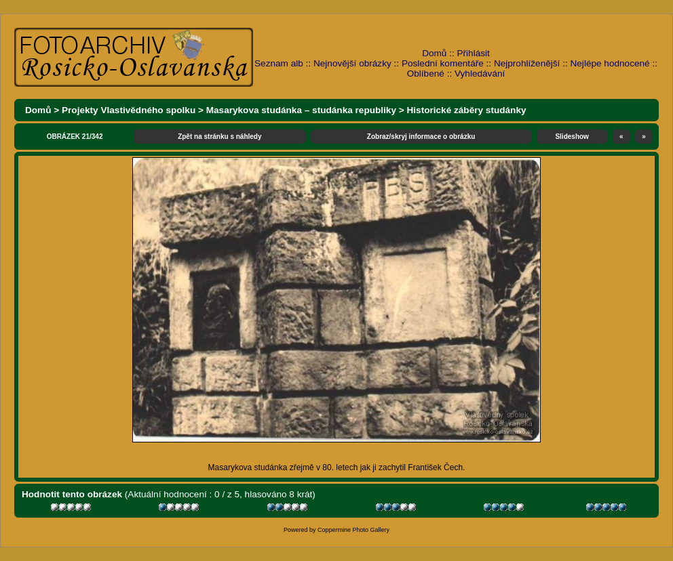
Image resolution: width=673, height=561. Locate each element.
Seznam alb (278, 63)
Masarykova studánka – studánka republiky (301, 110)
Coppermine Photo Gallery (353, 529)
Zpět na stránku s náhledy (219, 136)
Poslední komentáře (443, 63)
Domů (434, 53)
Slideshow (571, 136)
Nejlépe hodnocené (609, 63)
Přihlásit (473, 53)
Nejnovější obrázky (352, 63)
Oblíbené (425, 73)
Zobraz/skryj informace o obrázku (421, 136)
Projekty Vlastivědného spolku (128, 110)
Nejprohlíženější (527, 63)
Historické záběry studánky (466, 110)
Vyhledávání (480, 73)
